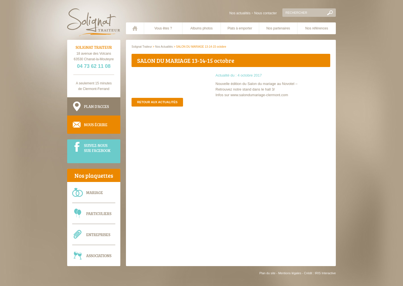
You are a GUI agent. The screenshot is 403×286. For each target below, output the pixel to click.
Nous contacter (265, 13)
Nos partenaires (278, 28)
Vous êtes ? (163, 28)
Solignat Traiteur (142, 46)
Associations (98, 255)
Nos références (316, 28)
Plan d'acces (96, 106)
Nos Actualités (164, 46)
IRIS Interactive (325, 273)
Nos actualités (239, 13)
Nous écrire (95, 124)
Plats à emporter (240, 28)
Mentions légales (289, 273)
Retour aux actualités (157, 102)
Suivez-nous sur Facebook (97, 148)
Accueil (135, 28)
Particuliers (98, 213)
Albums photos (201, 28)
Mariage (94, 192)
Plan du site (267, 273)
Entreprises (98, 234)
